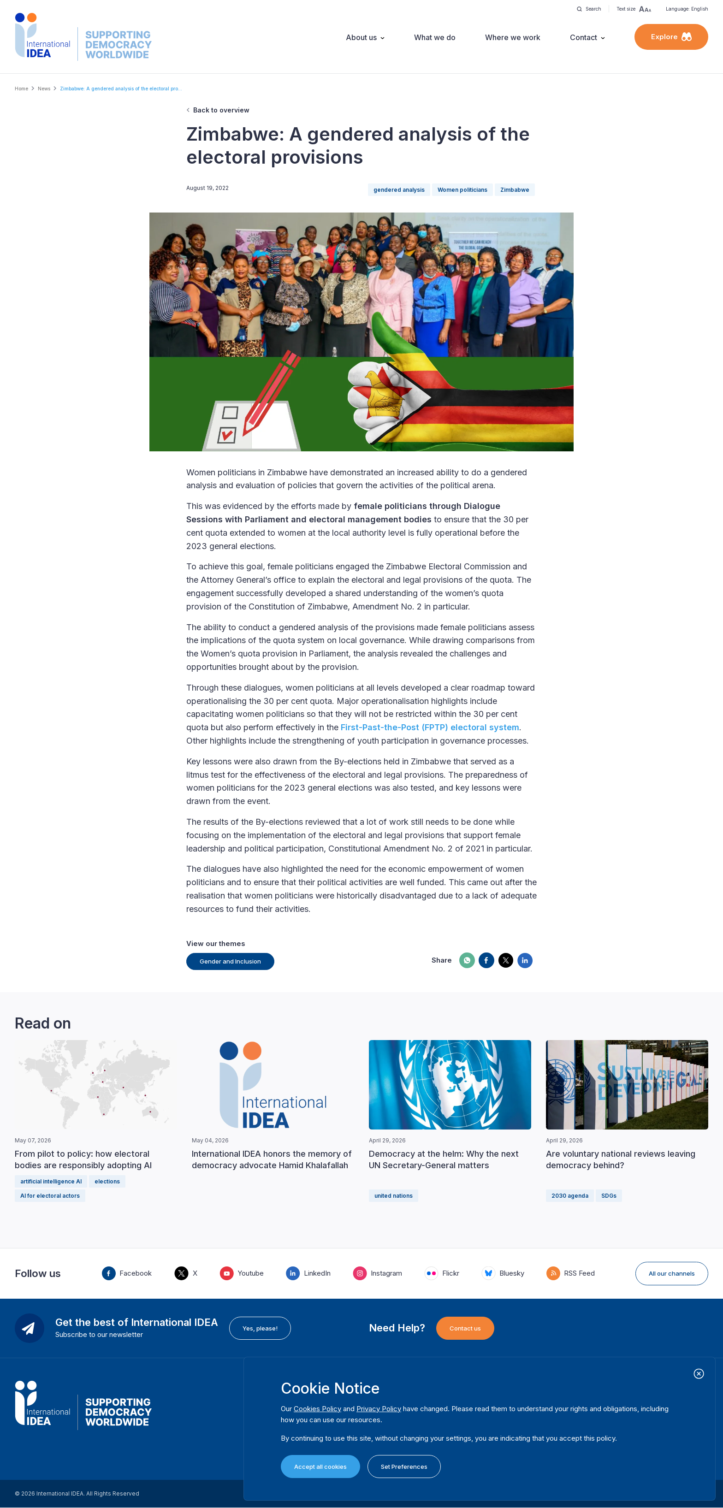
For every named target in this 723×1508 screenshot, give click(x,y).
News (44, 88)
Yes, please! (260, 1328)
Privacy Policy (378, 1408)
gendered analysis (399, 189)
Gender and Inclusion (230, 961)
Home (21, 88)
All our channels (672, 1273)
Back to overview (221, 110)
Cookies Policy (317, 1408)
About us (361, 37)
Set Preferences (404, 1466)
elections (107, 1181)
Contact (583, 37)
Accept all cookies (320, 1466)
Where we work (512, 37)
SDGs (608, 1195)
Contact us (465, 1328)
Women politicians (462, 189)
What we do (435, 37)
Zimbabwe (514, 189)
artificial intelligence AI (51, 1181)
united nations (393, 1195)
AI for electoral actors (50, 1195)
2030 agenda (569, 1195)
